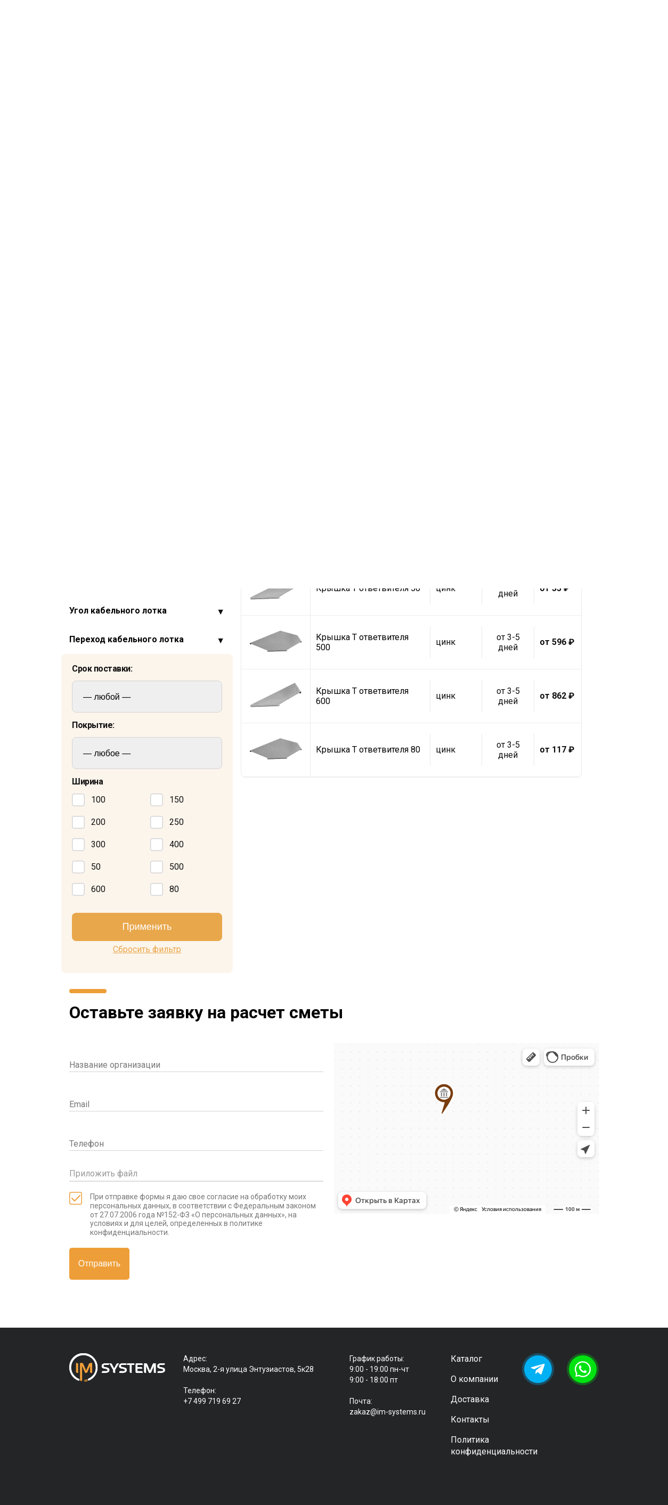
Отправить (99, 1263)
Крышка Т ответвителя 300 (362, 481)
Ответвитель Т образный (132, 380)
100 (88, 800)
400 (167, 844)
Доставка (470, 1399)
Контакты (470, 1419)
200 (88, 822)
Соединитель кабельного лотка (136, 582)
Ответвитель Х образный (133, 364)
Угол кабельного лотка (118, 611)
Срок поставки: (102, 669)
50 (86, 867)
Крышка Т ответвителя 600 (362, 696)
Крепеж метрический (114, 524)
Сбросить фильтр (147, 949)
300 (88, 844)
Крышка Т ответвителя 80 (368, 750)
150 (167, 800)
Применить (147, 926)
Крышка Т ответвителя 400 (362, 535)
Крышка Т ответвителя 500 (362, 642)
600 (88, 889)
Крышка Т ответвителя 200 (362, 373)
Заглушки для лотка (111, 467)
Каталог (466, 1359)
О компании (474, 1379)
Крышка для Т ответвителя (137, 348)
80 (164, 889)
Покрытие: (93, 725)
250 (167, 822)
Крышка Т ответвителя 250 (362, 427)
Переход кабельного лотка (126, 639)
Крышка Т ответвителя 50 (368, 588)
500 (167, 867)
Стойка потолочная (110, 553)
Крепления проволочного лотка (135, 495)
